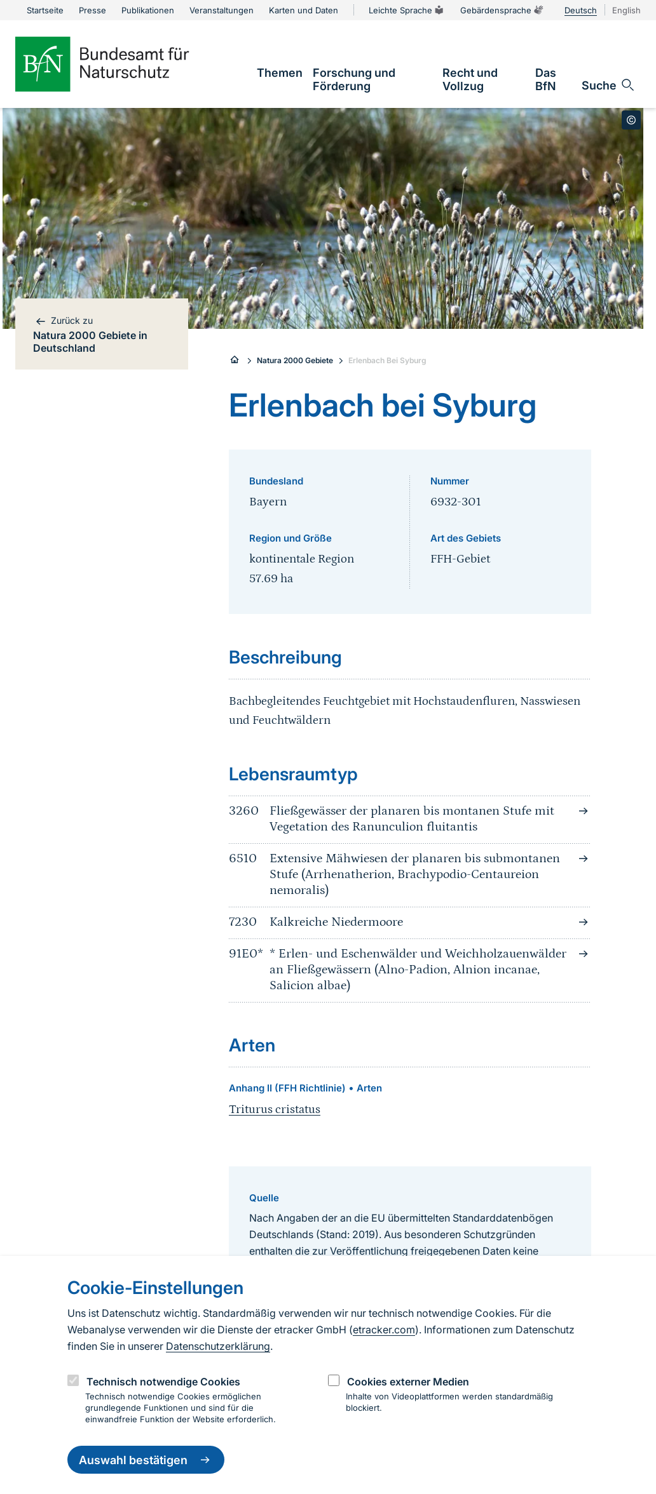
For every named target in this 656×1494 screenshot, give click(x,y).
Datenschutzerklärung (218, 1346)
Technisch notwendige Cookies (163, 1381)
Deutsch (580, 10)
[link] (280, 72)
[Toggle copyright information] (631, 120)
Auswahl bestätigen (146, 1459)
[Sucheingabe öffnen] (609, 85)
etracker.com (384, 1329)
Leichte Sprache (407, 10)
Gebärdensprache (502, 10)
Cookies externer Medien (408, 1381)
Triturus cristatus (274, 1109)
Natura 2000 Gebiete (295, 360)
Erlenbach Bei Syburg (387, 360)
